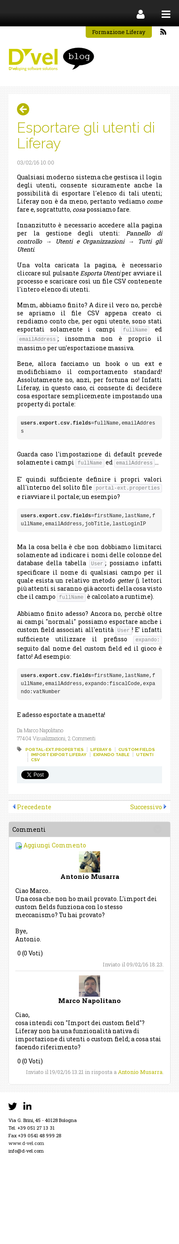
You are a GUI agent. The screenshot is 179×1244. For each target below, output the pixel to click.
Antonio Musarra (140, 1071)
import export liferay (59, 754)
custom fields (136, 749)
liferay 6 (101, 749)
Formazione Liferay (118, 32)
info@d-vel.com (26, 1151)
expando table (111, 754)
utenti (145, 754)
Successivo (146, 807)
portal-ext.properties (54, 749)
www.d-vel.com (26, 1143)
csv (35, 759)
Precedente (34, 807)
